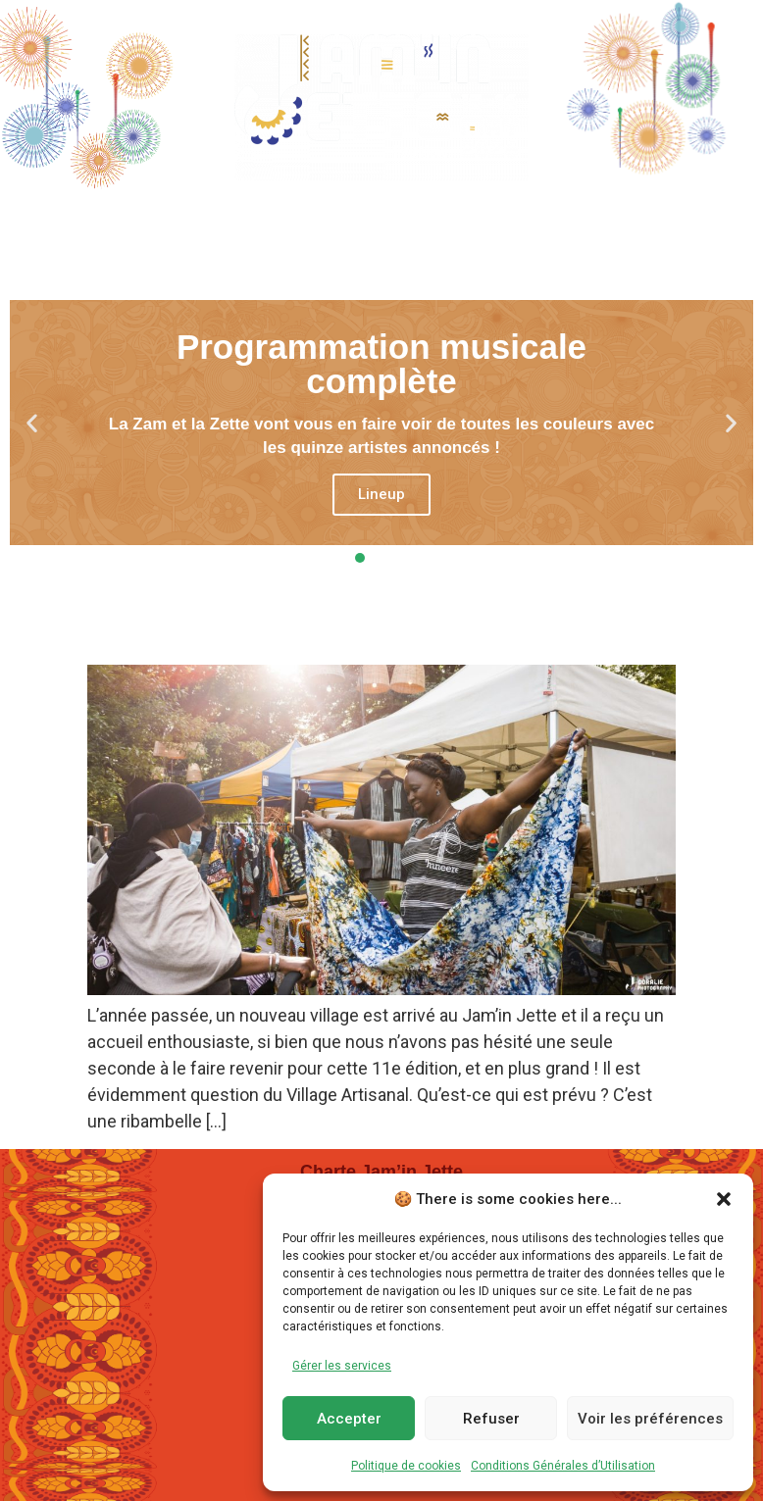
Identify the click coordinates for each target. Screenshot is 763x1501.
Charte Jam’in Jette (381, 1171)
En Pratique (558, 220)
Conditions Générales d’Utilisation (563, 1466)
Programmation (231, 220)
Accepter (349, 1418)
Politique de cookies (406, 1466)
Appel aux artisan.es (229, 630)
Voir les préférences (650, 1418)
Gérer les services (341, 1366)
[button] (724, 1199)
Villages (404, 220)
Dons (686, 220)
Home (80, 220)
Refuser (491, 1418)
